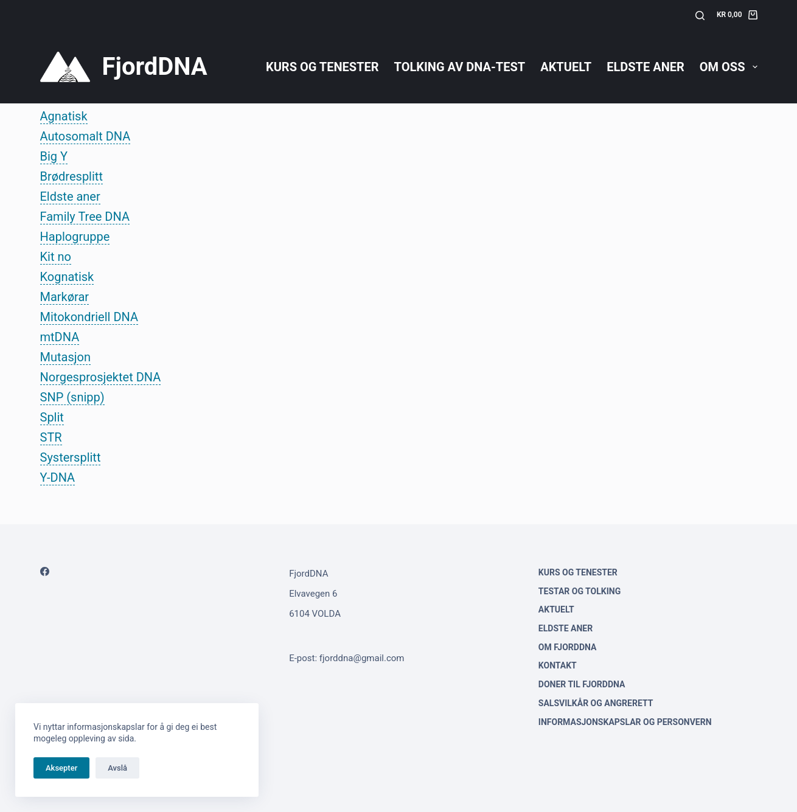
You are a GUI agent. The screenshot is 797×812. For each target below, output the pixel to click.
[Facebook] (44, 571)
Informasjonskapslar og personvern (625, 722)
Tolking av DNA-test (460, 67)
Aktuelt (565, 67)
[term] (64, 116)
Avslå (117, 767)
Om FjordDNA (567, 647)
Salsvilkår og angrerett (595, 703)
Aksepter (61, 767)
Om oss (728, 67)
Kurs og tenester (322, 67)
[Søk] (700, 15)
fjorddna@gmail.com (362, 658)
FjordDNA (154, 66)
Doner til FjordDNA (581, 684)
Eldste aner (645, 67)
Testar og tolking (579, 591)
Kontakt (557, 665)
